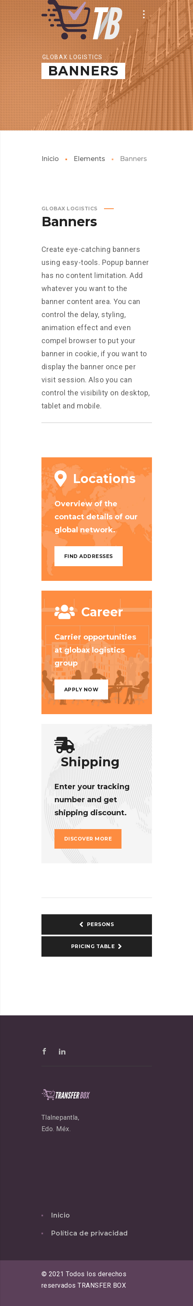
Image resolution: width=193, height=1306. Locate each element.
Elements (89, 159)
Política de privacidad (89, 1233)
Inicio (50, 159)
